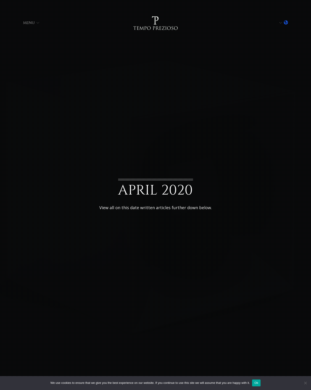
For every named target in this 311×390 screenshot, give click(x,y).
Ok (256, 383)
